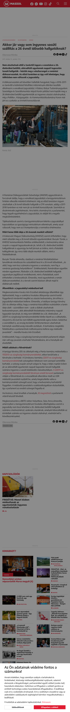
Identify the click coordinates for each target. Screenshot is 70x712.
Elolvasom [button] (46, 702)
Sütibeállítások (18, 707)
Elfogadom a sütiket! (49, 707)
